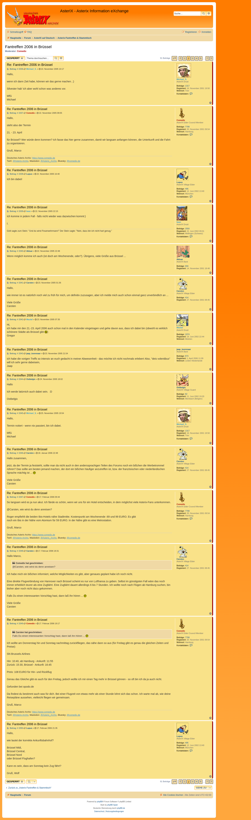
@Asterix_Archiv (48, 161)
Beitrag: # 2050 (15, 728)
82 (186, 394)
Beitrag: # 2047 (15, 497)
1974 (187, 334)
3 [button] (192, 58)
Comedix (21, 51)
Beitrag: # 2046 (15, 453)
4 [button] (196, 58)
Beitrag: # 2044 (15, 379)
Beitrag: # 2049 (15, 623)
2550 (187, 228)
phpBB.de (121, 808)
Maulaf (180, 327)
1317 (187, 86)
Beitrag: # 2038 (15, 174)
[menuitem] (28, 32)
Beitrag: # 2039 (15, 211)
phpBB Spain (112, 805)
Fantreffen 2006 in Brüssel (28, 47)
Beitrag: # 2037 (15, 113)
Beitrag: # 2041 (15, 283)
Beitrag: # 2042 (15, 319)
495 (186, 189)
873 (186, 356)
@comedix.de (73, 161)
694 (186, 266)
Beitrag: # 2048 (15, 551)
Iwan (179, 222)
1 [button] (184, 58)
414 (186, 297)
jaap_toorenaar (184, 349)
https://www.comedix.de (43, 158)
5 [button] (200, 58)
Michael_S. (182, 79)
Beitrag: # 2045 (15, 413)
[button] (174, 58)
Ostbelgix (181, 387)
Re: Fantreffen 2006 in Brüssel (30, 65)
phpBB (99, 802)
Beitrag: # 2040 (15, 251)
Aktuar (180, 259)
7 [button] (207, 58)
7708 (187, 127)
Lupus (180, 182)
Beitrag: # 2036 (15, 69)
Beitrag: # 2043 (15, 353)
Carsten (180, 291)
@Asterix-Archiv (21, 161)
